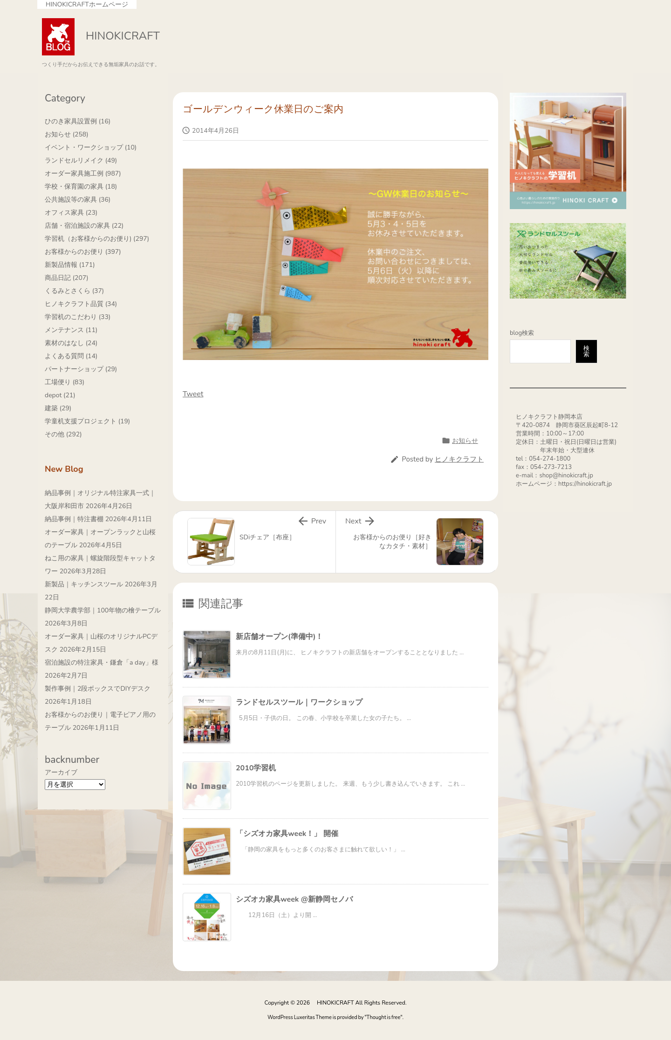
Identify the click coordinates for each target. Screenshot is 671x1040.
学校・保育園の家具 (81, 186)
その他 (63, 434)
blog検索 (522, 333)
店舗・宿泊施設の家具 (84, 225)
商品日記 (67, 277)
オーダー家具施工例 (83, 173)
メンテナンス (71, 330)
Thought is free (384, 1017)
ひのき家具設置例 (77, 121)
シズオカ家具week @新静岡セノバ (294, 899)
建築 (58, 408)
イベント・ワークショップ (91, 147)
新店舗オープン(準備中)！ (279, 637)
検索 (586, 351)
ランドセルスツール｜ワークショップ (299, 702)
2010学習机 (256, 768)
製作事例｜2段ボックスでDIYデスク (98, 688)
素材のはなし (71, 343)
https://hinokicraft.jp (585, 484)
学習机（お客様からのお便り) (97, 238)
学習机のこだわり (77, 317)
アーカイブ (61, 772)
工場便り (64, 382)
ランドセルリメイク (81, 160)
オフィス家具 (71, 212)
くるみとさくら (74, 290)
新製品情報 (70, 264)
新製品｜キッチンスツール (84, 584)
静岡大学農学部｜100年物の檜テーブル (103, 610)
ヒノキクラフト (459, 459)
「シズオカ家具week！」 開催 (287, 834)
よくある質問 (71, 356)
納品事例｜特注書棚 (74, 519)
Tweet (193, 394)
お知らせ (465, 440)
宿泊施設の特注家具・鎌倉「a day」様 (101, 662)
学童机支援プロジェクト (87, 421)
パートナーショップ (81, 369)
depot (60, 395)
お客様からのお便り (83, 251)
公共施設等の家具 (77, 199)
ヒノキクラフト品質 (81, 303)
